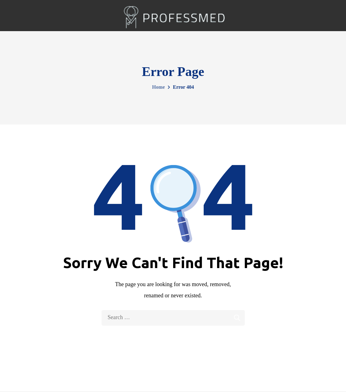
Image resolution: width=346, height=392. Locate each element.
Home (158, 87)
